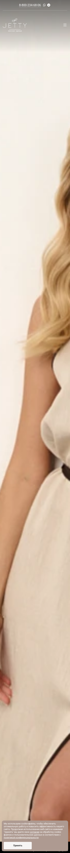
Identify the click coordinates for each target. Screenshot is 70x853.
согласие (34, 832)
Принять (17, 845)
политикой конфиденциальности (21, 837)
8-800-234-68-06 (30, 5)
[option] (35, 426)
